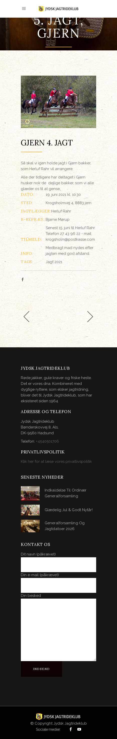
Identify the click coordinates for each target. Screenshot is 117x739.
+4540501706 (47, 441)
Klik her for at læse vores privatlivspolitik (56, 461)
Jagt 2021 (54, 262)
